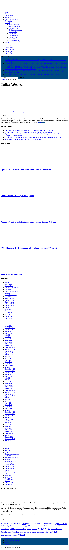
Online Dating (13, 32)
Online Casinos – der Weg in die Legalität (17, 196)
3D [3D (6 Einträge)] (1, 523)
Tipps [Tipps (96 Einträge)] (46, 531)
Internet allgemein (14, 24)
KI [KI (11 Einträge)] (59, 526)
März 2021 (8, 428)
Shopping (8, 309)
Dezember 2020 (10, 433)
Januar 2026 (8, 326)
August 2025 (9, 333)
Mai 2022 (8, 403)
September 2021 (10, 417)
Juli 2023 (8, 378)
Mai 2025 (8, 338)
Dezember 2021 (10, 412)
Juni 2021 (8, 423)
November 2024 (10, 349)
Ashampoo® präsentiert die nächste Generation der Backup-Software (28, 222)
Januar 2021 (8, 432)
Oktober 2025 (9, 329)
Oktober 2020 (9, 437)
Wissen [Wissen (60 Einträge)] (21, 534)
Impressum (8, 539)
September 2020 (10, 439)
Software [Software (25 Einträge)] (30, 532)
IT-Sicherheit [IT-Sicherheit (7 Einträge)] (54, 526)
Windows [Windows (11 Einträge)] (15, 535)
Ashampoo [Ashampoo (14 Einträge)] (14, 524)
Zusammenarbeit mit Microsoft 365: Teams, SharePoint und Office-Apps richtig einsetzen (33, 137)
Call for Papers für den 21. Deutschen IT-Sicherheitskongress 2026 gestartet (29, 132)
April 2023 (8, 383)
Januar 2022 (8, 410)
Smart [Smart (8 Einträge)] (9, 532)
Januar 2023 (8, 389)
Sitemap (7, 542)
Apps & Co (8, 46)
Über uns (7, 544)
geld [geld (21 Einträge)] (28, 526)
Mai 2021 (8, 424)
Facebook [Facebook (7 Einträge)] (19, 526)
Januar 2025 (8, 346)
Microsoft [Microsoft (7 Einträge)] (34, 529)
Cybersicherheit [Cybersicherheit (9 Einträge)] (47, 523)
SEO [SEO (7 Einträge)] (60, 529)
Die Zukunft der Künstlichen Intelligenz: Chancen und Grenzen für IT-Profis (29, 130)
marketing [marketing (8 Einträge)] (29, 529)
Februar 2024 (9, 365)
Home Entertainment (11, 19)
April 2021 (8, 426)
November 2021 (10, 414)
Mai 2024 (8, 360)
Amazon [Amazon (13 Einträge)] (5, 524)
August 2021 (9, 419)
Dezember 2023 (10, 369)
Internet (7, 23)
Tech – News (9, 51)
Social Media (9, 42)
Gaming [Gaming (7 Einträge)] (24, 526)
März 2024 (8, 363)
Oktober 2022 (9, 394)
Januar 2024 (8, 367)
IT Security (8, 21)
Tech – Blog (8, 53)
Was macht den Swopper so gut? (13, 112)
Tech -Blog (8, 318)
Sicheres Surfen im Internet (12, 274)
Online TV (12, 39)
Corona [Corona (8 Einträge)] (32, 523)
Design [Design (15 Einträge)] (54, 524)
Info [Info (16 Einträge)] (44, 526)
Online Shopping (14, 41)
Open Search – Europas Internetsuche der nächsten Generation (26, 169)
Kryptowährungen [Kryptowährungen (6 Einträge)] (5, 529)
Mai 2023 (8, 381)
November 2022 (10, 392)
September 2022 (10, 396)
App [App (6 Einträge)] (9, 523)
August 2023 (9, 376)
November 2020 (10, 435)
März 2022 (8, 406)
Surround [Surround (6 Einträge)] (40, 532)
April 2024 (8, 362)
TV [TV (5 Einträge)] (58, 532)
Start (6, 12)
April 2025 (8, 340)
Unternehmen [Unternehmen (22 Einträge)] (6, 535)
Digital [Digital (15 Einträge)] (3, 526)
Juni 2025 (8, 337)
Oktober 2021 (9, 415)
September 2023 (10, 374)
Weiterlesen (41, 122)
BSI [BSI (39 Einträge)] (24, 523)
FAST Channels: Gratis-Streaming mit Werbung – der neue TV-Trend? (29, 248)
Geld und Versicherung (16, 30)
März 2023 (8, 385)
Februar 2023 (9, 387)
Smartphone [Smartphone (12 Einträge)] (15, 532)
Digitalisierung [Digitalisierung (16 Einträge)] (11, 526)
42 (10, 115)
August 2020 (9, 440)
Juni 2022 (8, 401)
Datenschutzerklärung (12, 540)
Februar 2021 (9, 430)
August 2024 (9, 355)
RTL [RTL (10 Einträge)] (49, 529)
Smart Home (9, 16)
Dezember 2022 (10, 390)
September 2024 (10, 353)
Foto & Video (9, 48)
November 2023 (10, 371)
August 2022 (9, 397)
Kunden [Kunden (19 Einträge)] (12, 529)
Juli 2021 (8, 421)
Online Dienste (13, 33)
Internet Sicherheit (14, 26)
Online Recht (13, 37)
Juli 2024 (8, 356)
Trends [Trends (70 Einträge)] (53, 531)
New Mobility (9, 49)
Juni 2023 (8, 380)
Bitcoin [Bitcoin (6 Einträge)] (20, 523)
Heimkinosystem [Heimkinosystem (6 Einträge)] (38, 526)
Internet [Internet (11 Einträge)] (48, 526)
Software (7, 14)
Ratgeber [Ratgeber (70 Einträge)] (42, 528)
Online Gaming (14, 35)
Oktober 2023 (9, 372)
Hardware (8, 17)
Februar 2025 (9, 344)
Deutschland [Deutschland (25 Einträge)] (62, 523)
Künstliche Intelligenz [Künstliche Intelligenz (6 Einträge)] (21, 529)
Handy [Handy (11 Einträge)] (32, 526)
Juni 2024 (8, 358)
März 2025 (8, 342)
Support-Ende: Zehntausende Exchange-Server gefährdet (23, 139)
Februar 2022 (9, 408)
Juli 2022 (8, 399)
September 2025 (10, 331)
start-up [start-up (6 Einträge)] (36, 532)
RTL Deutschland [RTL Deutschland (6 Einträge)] (55, 529)
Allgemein (8, 282)
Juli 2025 (8, 335)
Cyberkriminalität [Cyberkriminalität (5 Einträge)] (38, 523)
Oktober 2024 (9, 351)
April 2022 (8, 405)
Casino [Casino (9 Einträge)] (28, 523)
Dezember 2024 (10, 347)
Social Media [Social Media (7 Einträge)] (23, 532)
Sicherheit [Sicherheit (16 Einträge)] (4, 532)
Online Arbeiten (14, 28)
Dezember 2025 (10, 328)
